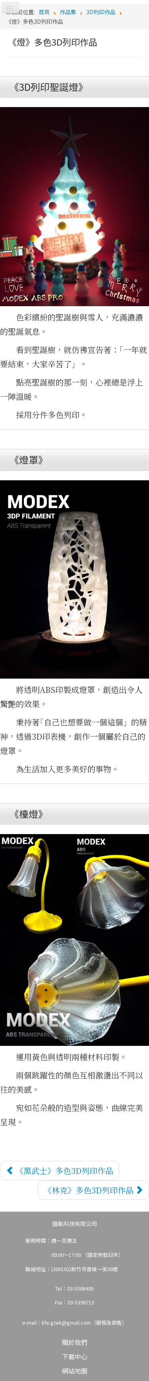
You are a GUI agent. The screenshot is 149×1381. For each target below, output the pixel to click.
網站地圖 (74, 1370)
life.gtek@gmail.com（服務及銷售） (84, 1322)
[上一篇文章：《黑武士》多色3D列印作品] (59, 1170)
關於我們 (74, 1342)
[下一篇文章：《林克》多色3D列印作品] (93, 1190)
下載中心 (74, 1356)
